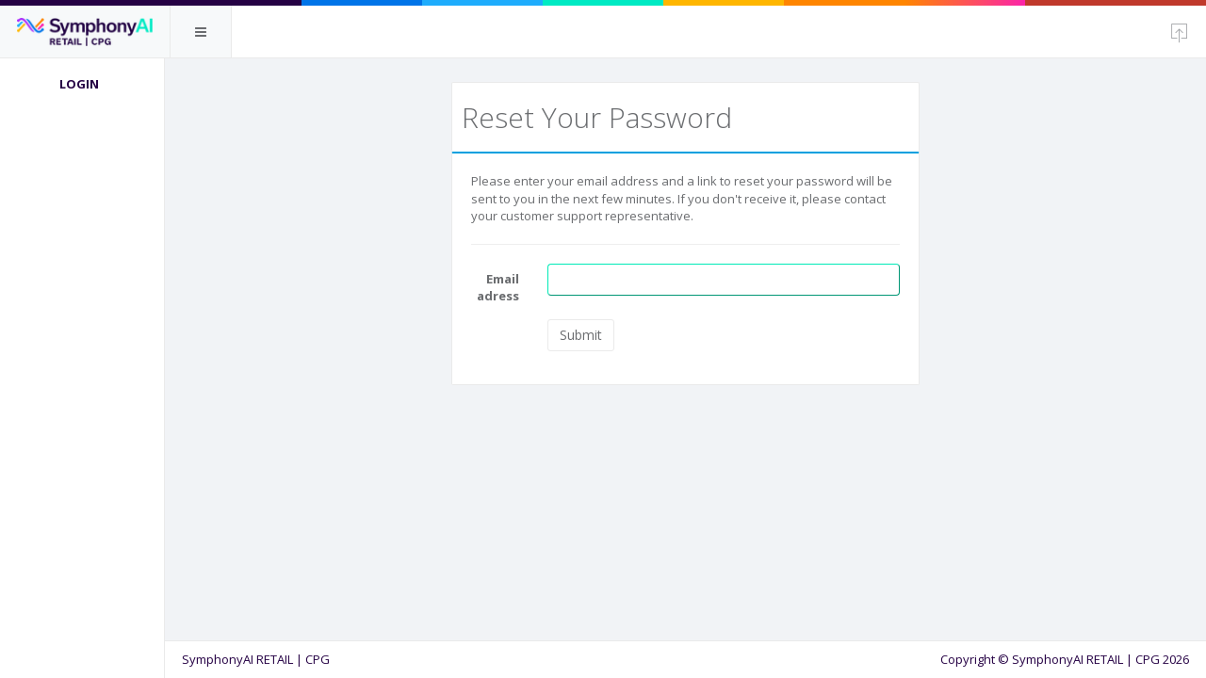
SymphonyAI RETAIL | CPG (261, 659)
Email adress (502, 287)
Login (85, 83)
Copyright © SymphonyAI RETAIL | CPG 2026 (1064, 659)
